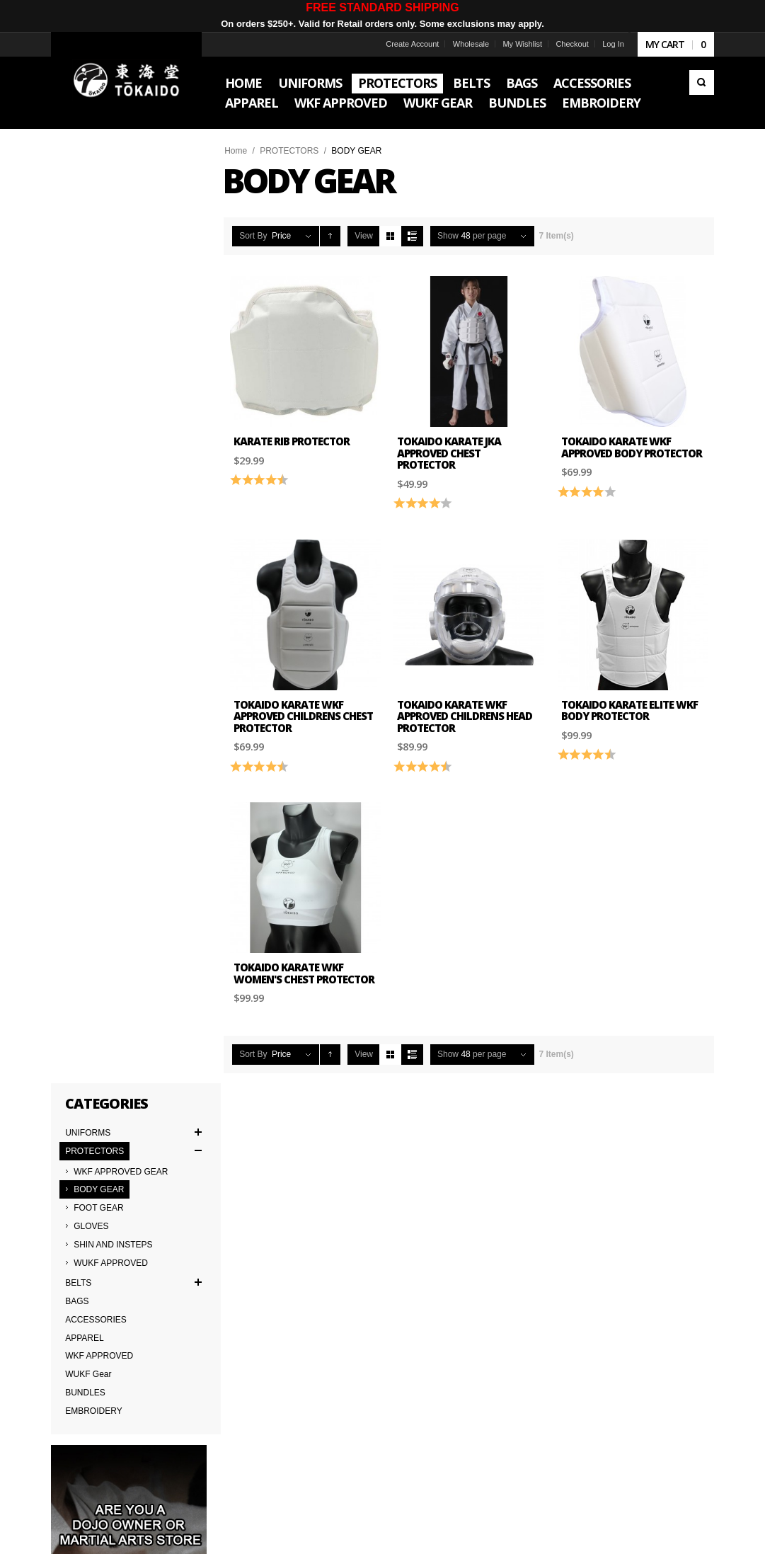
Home (236, 151)
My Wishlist (522, 44)
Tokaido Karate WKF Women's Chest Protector (304, 972)
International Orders (92, 1268)
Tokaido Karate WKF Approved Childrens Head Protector (465, 715)
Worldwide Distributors (378, 1206)
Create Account (412, 44)
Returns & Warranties (235, 1268)
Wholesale (470, 44)
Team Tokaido (80, 1221)
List (412, 236)
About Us (71, 1206)
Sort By (254, 236)
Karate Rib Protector (292, 441)
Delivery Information (92, 1252)
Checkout (572, 44)
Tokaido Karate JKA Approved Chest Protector (450, 453)
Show (448, 236)
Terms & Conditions (91, 1237)
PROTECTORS (289, 151)
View (364, 236)
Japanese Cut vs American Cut (253, 1252)
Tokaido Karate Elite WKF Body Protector (629, 710)
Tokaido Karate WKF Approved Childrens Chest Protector (304, 715)
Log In (613, 44)
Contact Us (216, 1221)
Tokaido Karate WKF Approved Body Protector (631, 447)
